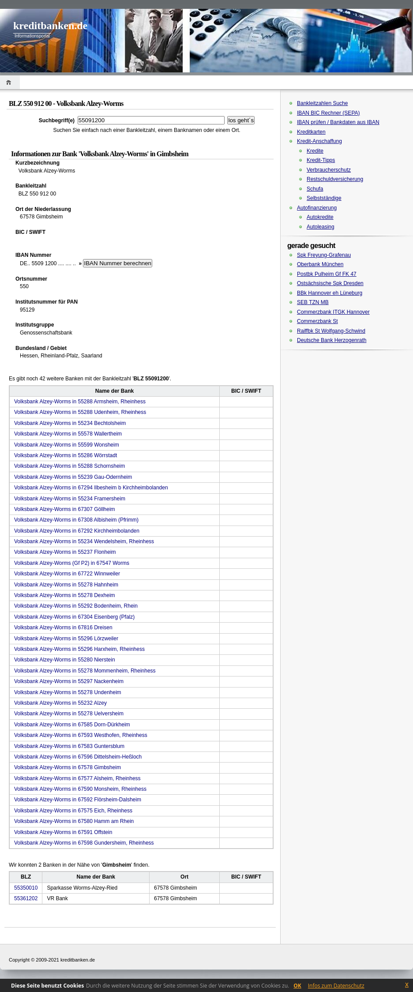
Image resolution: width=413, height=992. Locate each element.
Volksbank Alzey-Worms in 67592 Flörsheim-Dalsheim (77, 800)
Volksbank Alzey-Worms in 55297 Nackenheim (69, 681)
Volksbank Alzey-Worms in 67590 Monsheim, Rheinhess (80, 789)
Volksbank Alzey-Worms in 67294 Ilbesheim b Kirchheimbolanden (91, 488)
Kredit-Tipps (321, 160)
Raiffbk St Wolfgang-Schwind (331, 331)
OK (297, 985)
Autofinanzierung (317, 208)
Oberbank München (320, 264)
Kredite (315, 151)
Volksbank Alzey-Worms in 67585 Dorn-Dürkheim (72, 724)
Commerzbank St (317, 321)
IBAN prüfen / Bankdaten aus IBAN (338, 122)
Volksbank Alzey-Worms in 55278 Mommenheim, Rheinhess (85, 671)
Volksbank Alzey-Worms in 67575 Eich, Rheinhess (73, 811)
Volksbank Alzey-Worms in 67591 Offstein (63, 832)
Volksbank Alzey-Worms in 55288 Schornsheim (69, 466)
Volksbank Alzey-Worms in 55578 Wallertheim (68, 434)
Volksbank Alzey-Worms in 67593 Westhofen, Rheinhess (80, 735)
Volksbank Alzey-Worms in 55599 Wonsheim (66, 445)
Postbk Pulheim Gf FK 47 (327, 274)
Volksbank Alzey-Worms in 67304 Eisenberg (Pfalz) (74, 617)
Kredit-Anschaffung (319, 141)
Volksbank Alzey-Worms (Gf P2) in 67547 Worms (71, 563)
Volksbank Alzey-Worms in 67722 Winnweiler (67, 574)
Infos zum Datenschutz (336, 985)
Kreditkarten (311, 132)
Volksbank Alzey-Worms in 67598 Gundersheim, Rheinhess (84, 843)
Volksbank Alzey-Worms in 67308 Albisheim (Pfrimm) (76, 520)
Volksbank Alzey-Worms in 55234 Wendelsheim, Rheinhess (84, 541)
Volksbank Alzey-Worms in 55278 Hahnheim (66, 585)
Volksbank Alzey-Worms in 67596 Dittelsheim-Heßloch (78, 757)
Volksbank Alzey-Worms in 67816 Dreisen (63, 627)
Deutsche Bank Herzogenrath (331, 340)
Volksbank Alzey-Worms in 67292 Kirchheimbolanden (76, 531)
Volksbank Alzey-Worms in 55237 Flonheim (65, 552)
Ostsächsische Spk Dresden (330, 283)
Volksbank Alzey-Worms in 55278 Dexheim (64, 595)
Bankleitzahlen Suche (322, 103)
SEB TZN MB (313, 302)
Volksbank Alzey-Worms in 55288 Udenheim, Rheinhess (80, 412)
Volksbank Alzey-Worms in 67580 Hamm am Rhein (74, 821)
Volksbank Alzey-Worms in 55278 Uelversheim (69, 713)
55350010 (26, 888)
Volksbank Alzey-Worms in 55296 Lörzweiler (66, 638)
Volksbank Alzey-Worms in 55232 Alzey (60, 703)
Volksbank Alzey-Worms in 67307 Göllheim (64, 509)
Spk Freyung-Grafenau (324, 255)
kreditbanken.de (50, 25)
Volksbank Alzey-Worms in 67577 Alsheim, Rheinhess (77, 778)
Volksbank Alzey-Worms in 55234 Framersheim (69, 499)
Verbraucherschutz (329, 170)
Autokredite (320, 217)
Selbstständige (324, 198)
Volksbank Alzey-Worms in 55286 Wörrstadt (65, 455)
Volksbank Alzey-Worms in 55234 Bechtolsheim (70, 423)
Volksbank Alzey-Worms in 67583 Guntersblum (69, 746)
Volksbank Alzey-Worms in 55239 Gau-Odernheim (73, 477)
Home (10, 82)
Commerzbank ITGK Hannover (333, 312)
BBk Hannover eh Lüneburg (329, 293)
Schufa (315, 189)
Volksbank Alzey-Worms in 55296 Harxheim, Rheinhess (79, 649)
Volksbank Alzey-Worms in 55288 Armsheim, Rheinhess (80, 401)
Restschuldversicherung (335, 179)
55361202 (26, 898)
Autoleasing (320, 227)
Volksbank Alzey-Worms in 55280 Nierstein (64, 660)
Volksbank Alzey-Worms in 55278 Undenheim (67, 692)
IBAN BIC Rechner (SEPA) (328, 113)
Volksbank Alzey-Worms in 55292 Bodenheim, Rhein (76, 606)
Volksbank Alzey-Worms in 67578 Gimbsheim (67, 767)
